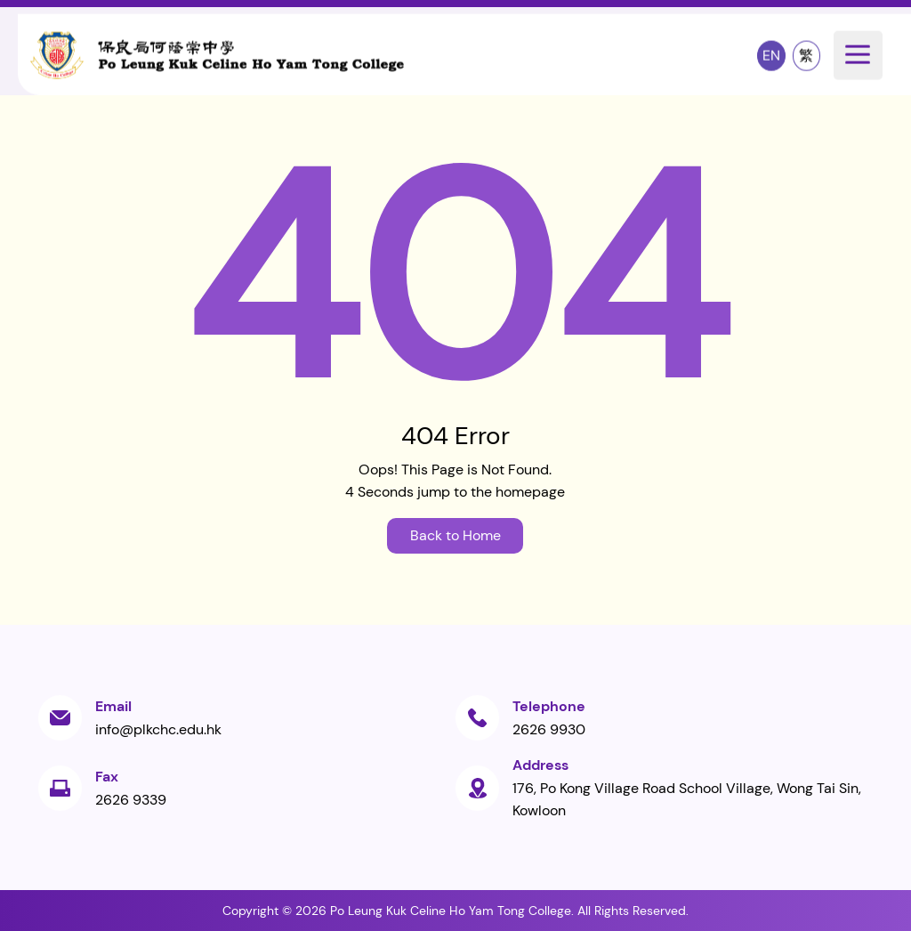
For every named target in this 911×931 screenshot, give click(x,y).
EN (771, 54)
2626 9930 (548, 729)
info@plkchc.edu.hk (158, 729)
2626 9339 (130, 799)
